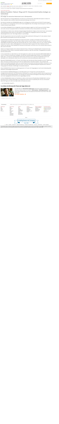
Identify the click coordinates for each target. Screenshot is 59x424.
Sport (10, 110)
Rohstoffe (19, 109)
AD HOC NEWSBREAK (30, 107)
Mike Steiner (40, 124)
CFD (18, 107)
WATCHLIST (50, 0)
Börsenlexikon (3, 104)
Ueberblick (13, 8)
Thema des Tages (3, 10)
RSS (48, 0)
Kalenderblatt (11, 115)
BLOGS (41, 0)
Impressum (14, 124)
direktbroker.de (37, 110)
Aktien (19, 111)
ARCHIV (39, 0)
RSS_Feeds (28, 110)
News (7, 124)
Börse (11, 8)
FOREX (19, 108)
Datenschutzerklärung (20, 124)
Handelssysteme (20, 110)
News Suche (48, 3)
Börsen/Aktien (8, 10)
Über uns (35, 124)
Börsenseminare (20, 114)
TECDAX (2, 109)
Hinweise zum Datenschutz (29, 124)
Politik (10, 109)
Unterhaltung (11, 113)
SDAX (1, 110)
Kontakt (28, 111)
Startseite (8, 8)
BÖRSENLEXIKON (45, 0)
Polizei (10, 112)
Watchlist (28, 108)
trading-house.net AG (38, 107)
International (11, 114)
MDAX (1, 108)
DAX (1, 107)
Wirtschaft (11, 108)
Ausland (11, 111)
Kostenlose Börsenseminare (37, 109)
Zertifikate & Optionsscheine (20, 113)
